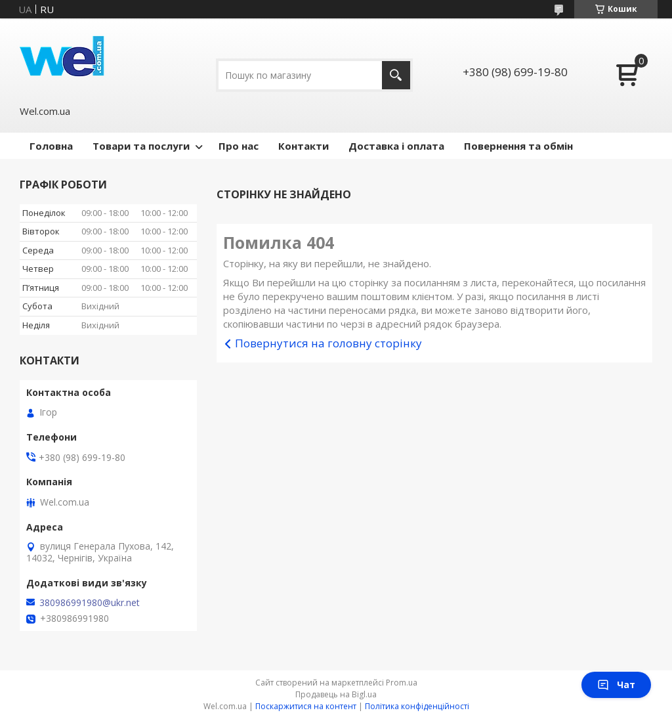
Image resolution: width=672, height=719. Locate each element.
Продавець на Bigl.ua (336, 694)
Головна (51, 145)
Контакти (303, 145)
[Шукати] (396, 75)
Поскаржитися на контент (305, 706)
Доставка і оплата (396, 145)
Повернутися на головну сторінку (328, 343)
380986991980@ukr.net (89, 603)
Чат (616, 684)
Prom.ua (401, 682)
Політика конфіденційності (417, 706)
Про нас (239, 145)
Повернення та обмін (518, 145)
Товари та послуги (141, 145)
